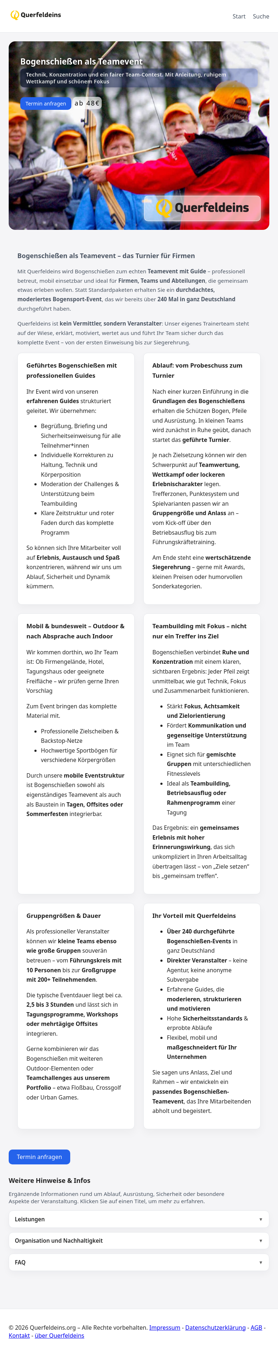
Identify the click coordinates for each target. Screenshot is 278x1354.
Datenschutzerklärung (215, 1328)
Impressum (165, 1328)
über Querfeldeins (59, 1335)
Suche (261, 16)
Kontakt (19, 1335)
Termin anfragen (45, 103)
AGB (256, 1328)
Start (239, 16)
